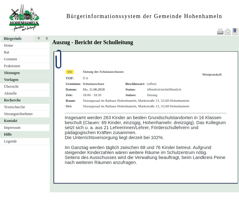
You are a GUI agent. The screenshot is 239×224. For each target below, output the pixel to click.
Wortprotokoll (212, 74)
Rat (6, 52)
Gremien (10, 59)
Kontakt (10, 121)
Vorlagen (11, 79)
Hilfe (8, 134)
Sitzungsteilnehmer (18, 114)
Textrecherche (14, 107)
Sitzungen (12, 73)
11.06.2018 (97, 89)
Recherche (12, 100)
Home (8, 45)
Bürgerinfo (12, 38)
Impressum (12, 127)
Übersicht (11, 86)
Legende (10, 141)
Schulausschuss (93, 84)
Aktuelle (10, 93)
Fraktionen (12, 66)
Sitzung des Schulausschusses (103, 71)
